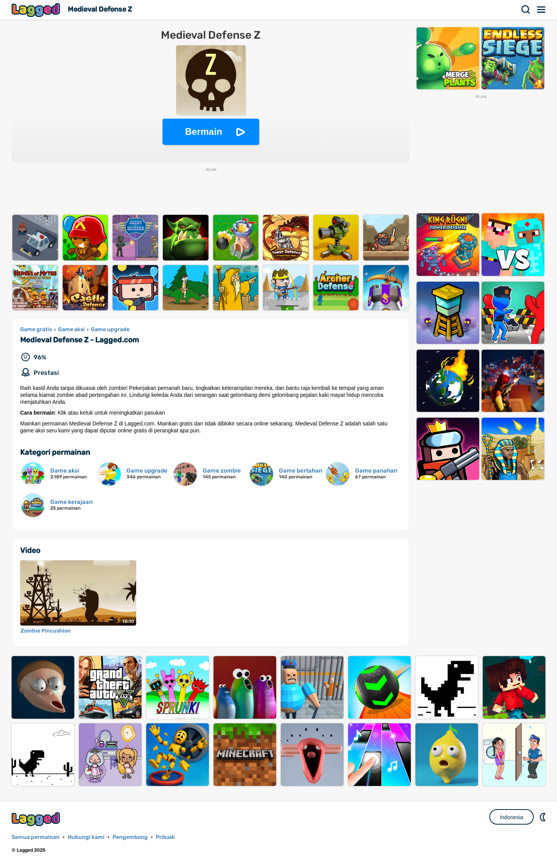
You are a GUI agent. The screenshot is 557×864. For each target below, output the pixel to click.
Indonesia (511, 817)
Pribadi (165, 837)
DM (543, 817)
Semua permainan (36, 837)
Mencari (526, 9)
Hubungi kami (86, 837)
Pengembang (130, 837)
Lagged (37, 10)
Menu (541, 9)
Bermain (203, 131)
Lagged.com (37, 819)
